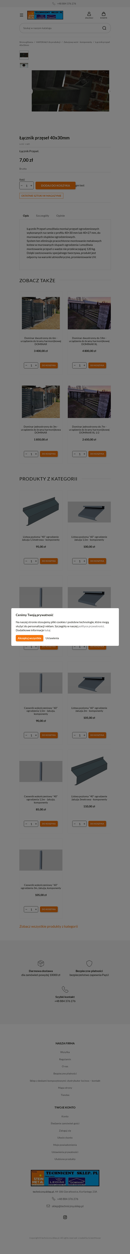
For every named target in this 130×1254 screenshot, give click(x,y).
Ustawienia (51, 638)
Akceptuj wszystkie (29, 638)
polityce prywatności (93, 626)
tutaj (48, 630)
